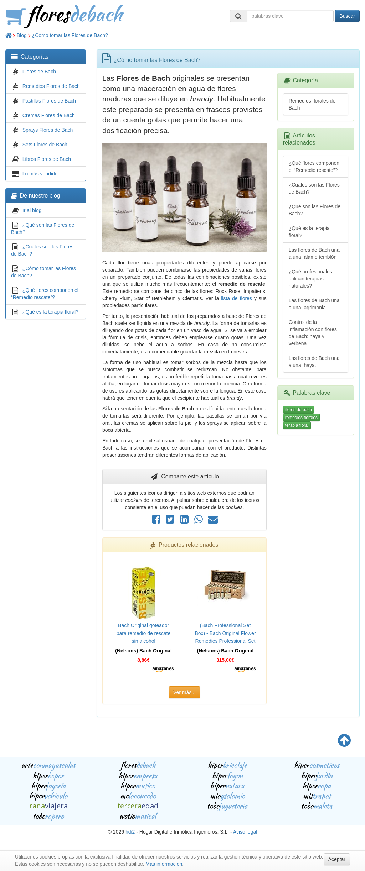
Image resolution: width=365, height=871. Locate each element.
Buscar (347, 16)
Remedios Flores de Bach (51, 86)
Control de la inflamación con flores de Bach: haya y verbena (313, 332)
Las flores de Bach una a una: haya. (314, 361)
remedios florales (301, 417)
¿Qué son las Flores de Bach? (315, 210)
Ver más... (184, 692)
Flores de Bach (39, 71)
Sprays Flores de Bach (47, 130)
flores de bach (298, 409)
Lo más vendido (40, 174)
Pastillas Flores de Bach (49, 101)
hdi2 (130, 832)
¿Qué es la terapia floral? (50, 312)
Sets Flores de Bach (44, 144)
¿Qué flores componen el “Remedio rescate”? (314, 166)
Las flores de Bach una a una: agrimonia (314, 304)
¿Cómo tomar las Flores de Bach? (70, 35)
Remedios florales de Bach (312, 104)
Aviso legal (245, 832)
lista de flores (236, 298)
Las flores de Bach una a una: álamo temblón (314, 253)
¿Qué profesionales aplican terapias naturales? (310, 279)
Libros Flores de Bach (46, 159)
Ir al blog (32, 210)
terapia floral (297, 425)
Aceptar (336, 859)
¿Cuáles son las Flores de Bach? (314, 188)
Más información (164, 864)
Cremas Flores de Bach (48, 115)
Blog (22, 35)
